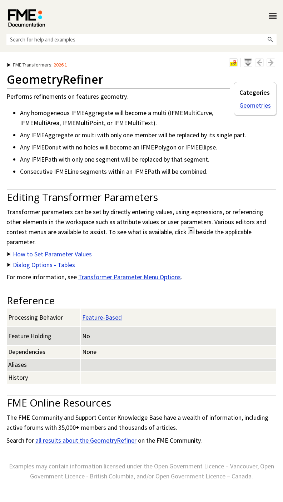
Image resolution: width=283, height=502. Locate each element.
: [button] (37, 64)
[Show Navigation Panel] (272, 16)
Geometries (255, 105)
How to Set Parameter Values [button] (49, 254)
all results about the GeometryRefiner (85, 440)
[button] (270, 39)
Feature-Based (102, 317)
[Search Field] (141, 39)
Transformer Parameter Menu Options (129, 277)
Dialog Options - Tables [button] (41, 265)
